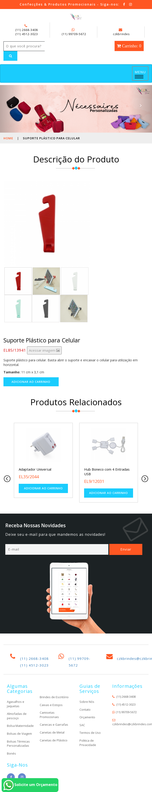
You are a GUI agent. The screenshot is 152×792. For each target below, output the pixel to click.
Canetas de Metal (52, 732)
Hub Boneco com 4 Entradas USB (107, 471)
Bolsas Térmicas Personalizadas (18, 743)
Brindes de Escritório (54, 697)
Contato (85, 709)
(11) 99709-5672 (73, 34)
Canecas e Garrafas (54, 724)
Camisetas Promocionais (49, 714)
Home (8, 138)
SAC (82, 725)
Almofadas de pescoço (17, 716)
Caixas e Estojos (51, 705)
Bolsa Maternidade (20, 726)
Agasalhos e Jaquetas (15, 704)
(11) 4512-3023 (26, 34)
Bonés (11, 753)
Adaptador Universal (35, 469)
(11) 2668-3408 (26, 30)
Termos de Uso (90, 733)
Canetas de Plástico (53, 740)
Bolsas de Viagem (19, 733)
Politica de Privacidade (87, 742)
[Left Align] (10, 56)
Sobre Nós (86, 702)
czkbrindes (121, 32)
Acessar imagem (44, 350)
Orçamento (87, 717)
